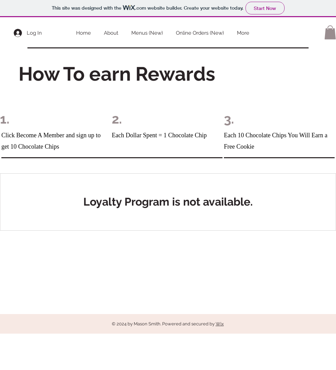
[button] (330, 32)
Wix (220, 323)
